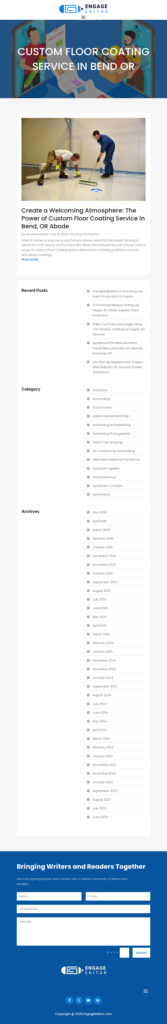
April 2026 (100, 521)
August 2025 (102, 591)
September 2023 (105, 791)
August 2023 (102, 800)
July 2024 (99, 704)
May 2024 (100, 721)
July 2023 (99, 808)
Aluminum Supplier (106, 468)
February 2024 (103, 747)
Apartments (101, 494)
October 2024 (103, 678)
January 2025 (103, 651)
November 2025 (104, 565)
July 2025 (99, 599)
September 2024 (105, 686)
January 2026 (103, 547)
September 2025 (105, 582)
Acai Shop (100, 390)
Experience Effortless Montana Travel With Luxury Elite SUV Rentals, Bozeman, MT (118, 348)
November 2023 (104, 773)
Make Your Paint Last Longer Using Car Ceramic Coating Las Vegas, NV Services (119, 329)
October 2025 (103, 573)
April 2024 (100, 730)
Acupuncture (102, 407)
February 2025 (103, 643)
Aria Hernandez (37, 234)
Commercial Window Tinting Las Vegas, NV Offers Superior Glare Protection (116, 310)
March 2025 (101, 634)
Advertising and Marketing (112, 425)
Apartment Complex (107, 486)
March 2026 (101, 530)
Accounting (101, 399)
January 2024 (103, 756)
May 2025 (100, 617)
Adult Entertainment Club (111, 416)
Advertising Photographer (111, 433)
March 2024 (101, 738)
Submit (141, 953)
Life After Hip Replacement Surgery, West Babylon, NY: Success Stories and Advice (118, 367)
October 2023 (103, 782)
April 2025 (100, 625)
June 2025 (100, 608)
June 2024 (100, 712)
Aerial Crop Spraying (107, 442)
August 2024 (102, 695)
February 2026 (103, 538)
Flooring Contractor (84, 234)
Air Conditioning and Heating (114, 451)
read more (29, 259)
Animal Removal (104, 477)
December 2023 (104, 765)
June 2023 (100, 817)
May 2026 (100, 512)
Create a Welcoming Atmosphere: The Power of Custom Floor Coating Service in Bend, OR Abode (83, 218)
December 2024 (104, 660)
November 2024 (104, 669)
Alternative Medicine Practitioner (116, 459)
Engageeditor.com (97, 1014)
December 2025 (104, 556)
